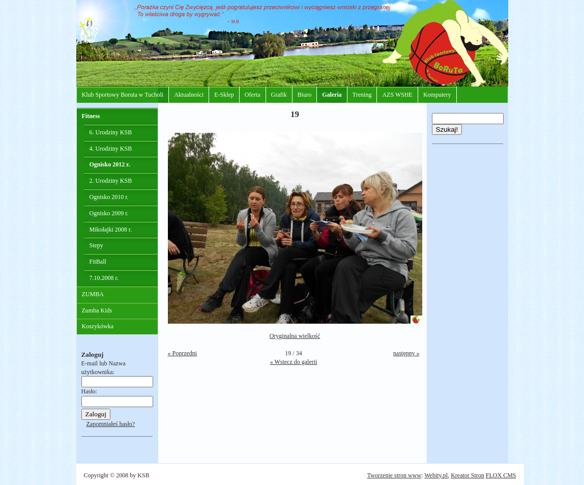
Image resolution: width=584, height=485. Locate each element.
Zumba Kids (97, 310)
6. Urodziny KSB (111, 132)
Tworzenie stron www (394, 475)
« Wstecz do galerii (293, 361)
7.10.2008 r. (104, 277)
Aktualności (188, 94)
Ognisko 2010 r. (109, 197)
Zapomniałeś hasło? (110, 423)
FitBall (98, 261)
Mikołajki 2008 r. (111, 229)
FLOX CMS (501, 475)
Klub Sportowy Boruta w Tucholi (123, 94)
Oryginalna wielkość (295, 335)
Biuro (304, 94)
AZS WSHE (397, 94)
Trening (362, 94)
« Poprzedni (182, 353)
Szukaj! (447, 129)
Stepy (96, 245)
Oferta (252, 94)
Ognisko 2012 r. (110, 164)
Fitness (91, 116)
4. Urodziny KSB (111, 148)
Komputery (437, 94)
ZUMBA (93, 294)
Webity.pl (436, 475)
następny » (406, 353)
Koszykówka (98, 326)
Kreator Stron (467, 475)
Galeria (332, 94)
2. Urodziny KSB (111, 180)
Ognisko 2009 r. (109, 213)
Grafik (279, 94)
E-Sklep (224, 94)
